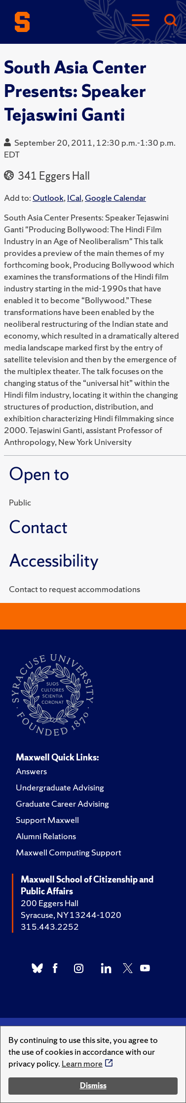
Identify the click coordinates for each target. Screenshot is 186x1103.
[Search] (170, 21)
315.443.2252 (50, 926)
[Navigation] (140, 20)
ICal (74, 197)
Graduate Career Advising (62, 803)
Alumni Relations (46, 836)
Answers (31, 771)
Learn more (82, 1063)
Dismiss (93, 1085)
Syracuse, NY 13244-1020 (71, 914)
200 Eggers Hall (49, 903)
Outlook (48, 197)
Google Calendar (115, 197)
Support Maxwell (47, 819)
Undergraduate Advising (60, 787)
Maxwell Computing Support (68, 852)
